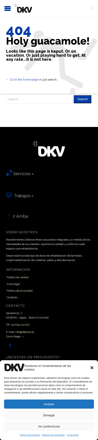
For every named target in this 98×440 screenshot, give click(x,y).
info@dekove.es (24, 331)
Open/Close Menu (7, 8)
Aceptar (49, 404)
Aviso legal (73, 435)
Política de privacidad (53, 435)
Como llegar (13, 336)
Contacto (12, 297)
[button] (92, 368)
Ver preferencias (49, 426)
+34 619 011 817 (20, 324)
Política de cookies (30, 435)
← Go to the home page (22, 79)
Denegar (49, 415)
